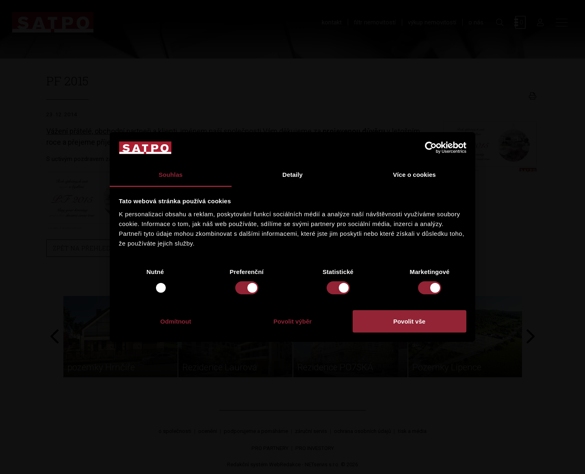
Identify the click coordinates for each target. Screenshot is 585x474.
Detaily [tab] (292, 174)
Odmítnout (175, 321)
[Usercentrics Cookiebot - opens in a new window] (430, 147)
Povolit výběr (292, 321)
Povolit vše (409, 321)
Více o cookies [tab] (414, 174)
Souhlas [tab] (170, 174)
